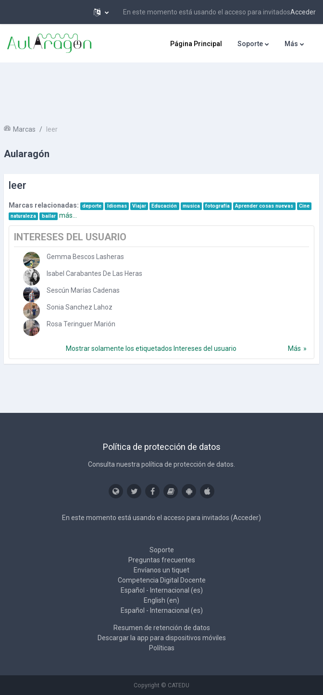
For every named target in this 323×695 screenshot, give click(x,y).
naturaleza (23, 216)
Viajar (139, 206)
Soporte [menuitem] (250, 44)
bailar (49, 216)
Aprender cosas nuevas (264, 206)
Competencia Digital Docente (162, 580)
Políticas (161, 648)
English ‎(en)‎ (161, 600)
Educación (164, 206)
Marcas (24, 129)
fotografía (217, 206)
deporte (91, 206)
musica (191, 206)
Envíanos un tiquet (161, 570)
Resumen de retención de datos (161, 628)
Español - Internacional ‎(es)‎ (162, 590)
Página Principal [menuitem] (196, 44)
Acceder (303, 12)
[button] (101, 12)
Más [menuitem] (291, 44)
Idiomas (117, 206)
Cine (304, 206)
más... (68, 215)
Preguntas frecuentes (161, 560)
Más (294, 348)
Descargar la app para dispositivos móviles (162, 638)
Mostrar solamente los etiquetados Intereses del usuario (151, 348)
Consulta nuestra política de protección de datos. (161, 464)
